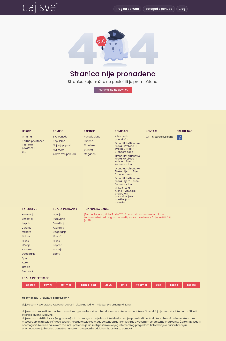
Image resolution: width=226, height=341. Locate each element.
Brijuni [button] (108, 285)
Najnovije (58, 149)
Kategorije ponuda (158, 9)
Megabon (90, 154)
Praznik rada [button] (88, 285)
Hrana (25, 240)
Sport (25, 258)
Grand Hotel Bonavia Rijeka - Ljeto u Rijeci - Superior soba (128, 181)
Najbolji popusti (62, 145)
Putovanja (28, 214)
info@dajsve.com (162, 136)
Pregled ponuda (127, 9)
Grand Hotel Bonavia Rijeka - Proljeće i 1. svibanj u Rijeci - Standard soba (127, 147)
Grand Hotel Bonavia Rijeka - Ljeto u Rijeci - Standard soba (128, 171)
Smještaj (27, 219)
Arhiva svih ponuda (64, 154)
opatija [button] (30, 285)
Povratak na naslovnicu (113, 89)
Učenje (26, 245)
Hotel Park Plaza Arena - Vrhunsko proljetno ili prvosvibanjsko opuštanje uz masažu (125, 195)
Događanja (28, 253)
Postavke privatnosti (28, 147)
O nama (27, 136)
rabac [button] (174, 285)
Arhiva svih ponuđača (121, 138)
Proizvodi (27, 271)
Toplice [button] (191, 285)
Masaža (26, 232)
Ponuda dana (92, 136)
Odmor (26, 236)
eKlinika (88, 149)
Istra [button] (124, 285)
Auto (25, 262)
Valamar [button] (141, 285)
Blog (182, 9)
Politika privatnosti (33, 141)
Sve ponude (60, 136)
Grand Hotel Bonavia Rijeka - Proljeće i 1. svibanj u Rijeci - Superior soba (127, 160)
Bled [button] (158, 285)
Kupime (88, 141)
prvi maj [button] (65, 285)
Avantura (27, 249)
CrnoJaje (89, 145)
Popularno (59, 141)
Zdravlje (26, 227)
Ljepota (26, 223)
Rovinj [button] (48, 285)
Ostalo (26, 267)
